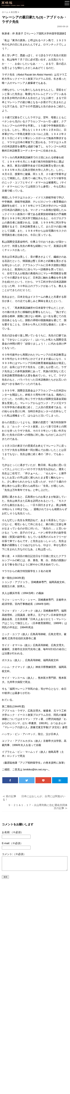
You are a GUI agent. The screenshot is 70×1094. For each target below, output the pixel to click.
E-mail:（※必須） (12, 843)
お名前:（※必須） (12, 832)
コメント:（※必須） (14, 854)
